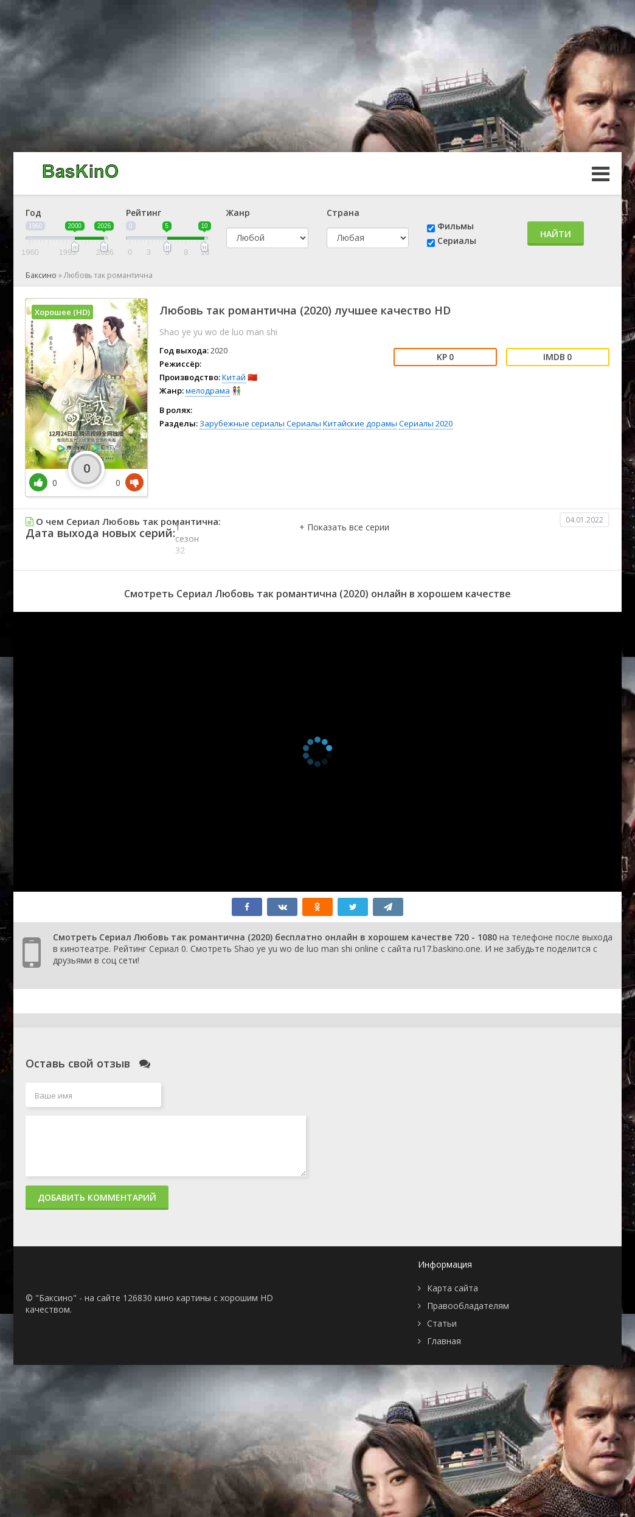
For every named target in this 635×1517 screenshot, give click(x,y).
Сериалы (456, 240)
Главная (444, 1341)
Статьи (442, 1323)
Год (33, 212)
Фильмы (455, 226)
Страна (343, 212)
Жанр (238, 212)
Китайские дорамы (360, 423)
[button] (344, 539)
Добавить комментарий (97, 1197)
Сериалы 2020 (426, 423)
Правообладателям (468, 1305)
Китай (234, 377)
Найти (555, 234)
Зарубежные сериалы (242, 423)
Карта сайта (452, 1288)
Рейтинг (143, 212)
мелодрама (208, 390)
